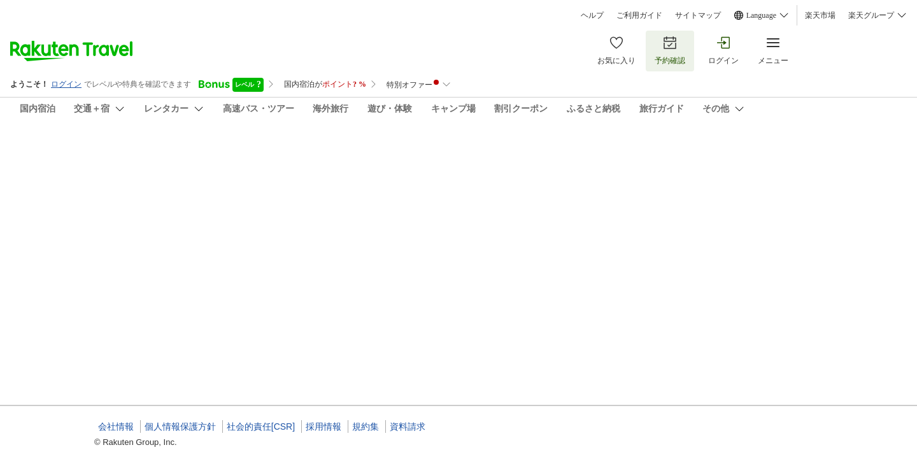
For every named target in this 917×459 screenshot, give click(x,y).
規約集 (365, 426)
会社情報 (116, 426)
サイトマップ (698, 15)
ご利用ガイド (639, 15)
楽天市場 (820, 15)
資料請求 (407, 426)
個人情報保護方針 (180, 426)
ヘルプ (592, 15)
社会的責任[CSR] (261, 426)
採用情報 (323, 426)
